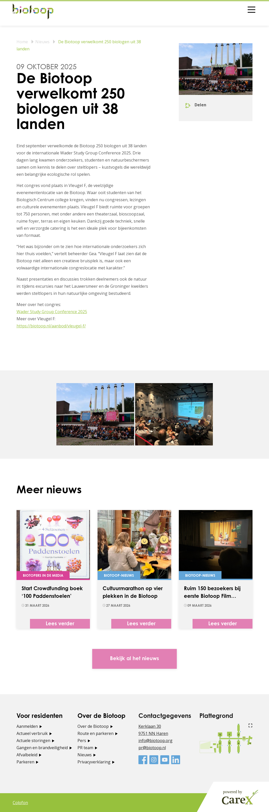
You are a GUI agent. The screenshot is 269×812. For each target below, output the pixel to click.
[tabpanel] (95, 414)
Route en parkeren (95, 733)
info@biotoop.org (155, 740)
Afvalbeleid (27, 755)
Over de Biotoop (93, 726)
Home (22, 42)
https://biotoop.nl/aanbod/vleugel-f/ (51, 326)
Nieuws (42, 42)
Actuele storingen (33, 740)
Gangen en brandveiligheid (42, 747)
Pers (81, 740)
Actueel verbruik (32, 733)
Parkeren (25, 762)
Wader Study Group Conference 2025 (52, 311)
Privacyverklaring (93, 762)
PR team (85, 747)
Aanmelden (27, 726)
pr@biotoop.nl (152, 747)
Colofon (20, 802)
